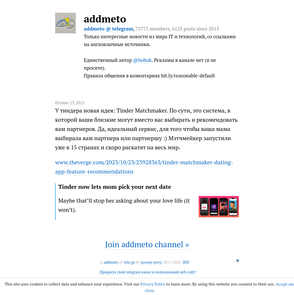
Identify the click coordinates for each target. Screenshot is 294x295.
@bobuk (142, 60)
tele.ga (129, 262)
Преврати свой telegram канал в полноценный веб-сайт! (148, 272)
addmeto (105, 18)
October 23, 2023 (70, 102)
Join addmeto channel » (147, 244)
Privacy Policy (152, 284)
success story (150, 262)
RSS (186, 262)
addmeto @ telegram (108, 28)
